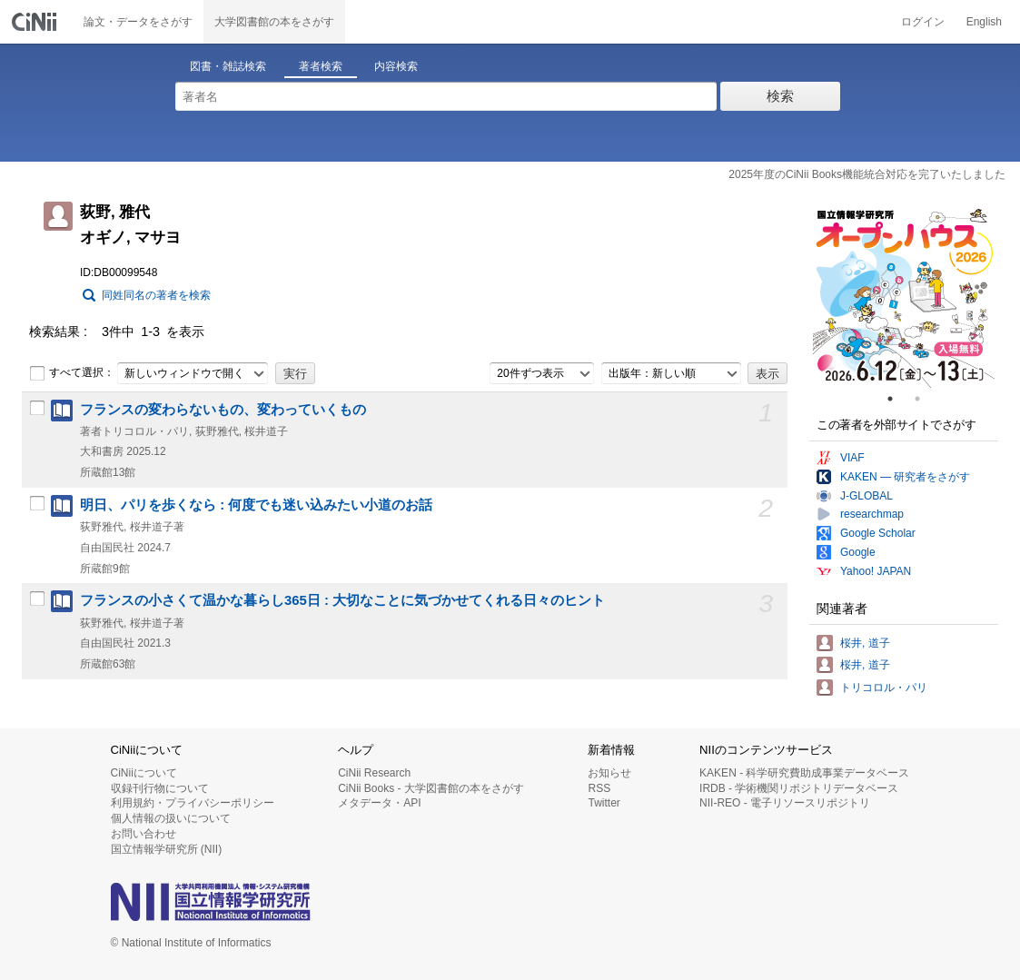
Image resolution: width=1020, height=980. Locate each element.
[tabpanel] (904, 297)
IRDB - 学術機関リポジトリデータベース (798, 788)
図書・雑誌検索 (228, 66)
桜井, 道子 (865, 643)
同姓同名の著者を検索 (156, 295)
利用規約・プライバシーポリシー (192, 803)
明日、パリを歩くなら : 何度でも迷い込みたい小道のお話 (256, 505)
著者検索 (320, 66)
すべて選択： (71, 373)
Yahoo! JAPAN (875, 571)
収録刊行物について (160, 788)
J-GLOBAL (866, 496)
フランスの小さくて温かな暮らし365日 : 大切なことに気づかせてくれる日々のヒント (342, 600)
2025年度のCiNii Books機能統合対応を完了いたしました (866, 174)
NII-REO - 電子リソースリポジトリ (784, 803)
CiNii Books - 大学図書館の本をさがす (431, 788)
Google (858, 552)
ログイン (923, 21)
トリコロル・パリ (883, 687)
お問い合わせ (143, 833)
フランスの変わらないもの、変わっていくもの (223, 409)
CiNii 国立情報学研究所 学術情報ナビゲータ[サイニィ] (36, 22)
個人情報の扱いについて (171, 818)
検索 (780, 96)
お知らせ (609, 773)
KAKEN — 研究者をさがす (905, 476)
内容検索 (396, 66)
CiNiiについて (144, 773)
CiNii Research (374, 773)
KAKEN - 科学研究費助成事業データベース (804, 773)
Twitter (603, 803)
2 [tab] (925, 399)
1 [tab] (897, 399)
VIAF (852, 457)
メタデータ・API (379, 803)
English (984, 21)
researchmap (872, 514)
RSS (599, 788)
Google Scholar (878, 533)
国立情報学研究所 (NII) (167, 849)
